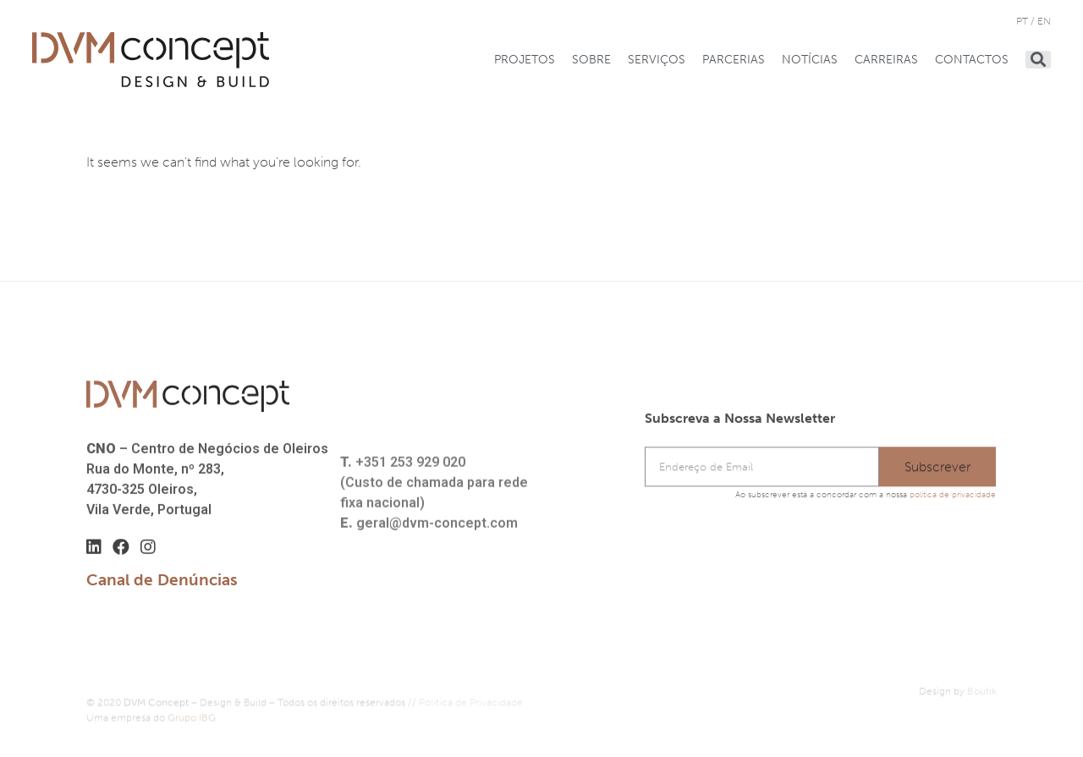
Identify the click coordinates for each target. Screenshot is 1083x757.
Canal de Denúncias (162, 580)
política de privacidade (953, 495)
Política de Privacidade (471, 708)
